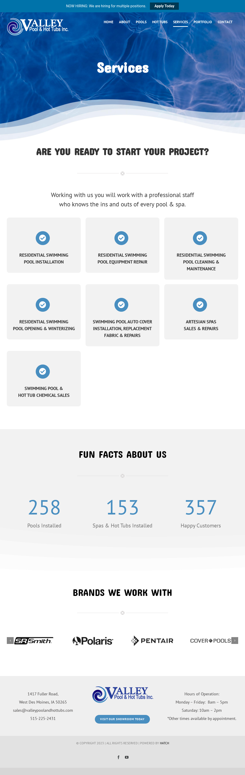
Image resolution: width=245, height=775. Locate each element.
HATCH (164, 743)
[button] (10, 641)
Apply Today (164, 6)
